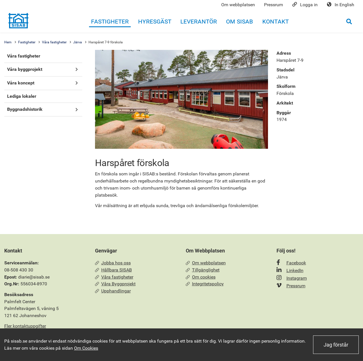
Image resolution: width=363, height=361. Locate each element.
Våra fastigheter (54, 42)
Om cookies (201, 277)
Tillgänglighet (203, 270)
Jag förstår (336, 345)
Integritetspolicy (205, 283)
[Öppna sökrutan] (349, 21)
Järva (77, 42)
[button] (76, 69)
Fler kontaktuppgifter (25, 326)
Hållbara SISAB (113, 270)
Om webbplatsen (206, 263)
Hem (8, 42)
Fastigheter (26, 42)
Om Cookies (86, 348)
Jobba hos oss (113, 263)
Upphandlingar (113, 291)
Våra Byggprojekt (115, 283)
